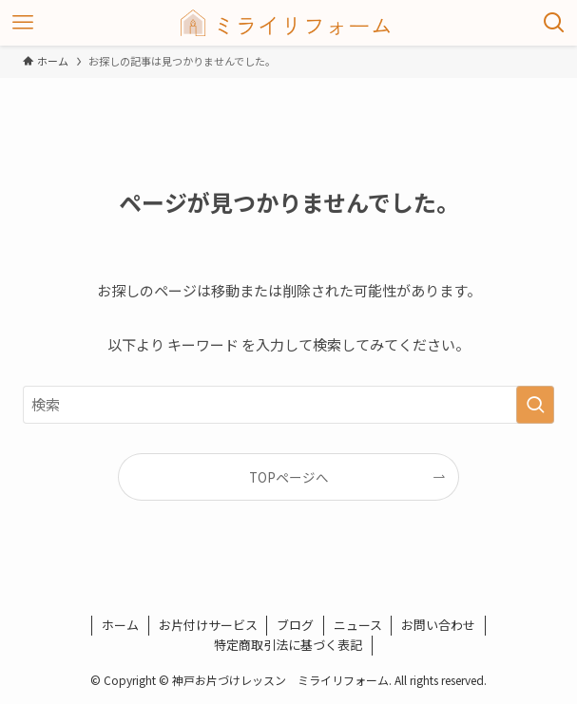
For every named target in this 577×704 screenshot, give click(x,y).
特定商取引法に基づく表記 (288, 645)
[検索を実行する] (535, 405)
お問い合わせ (438, 625)
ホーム (120, 625)
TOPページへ (289, 476)
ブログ (295, 625)
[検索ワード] (288, 405)
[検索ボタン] (554, 23)
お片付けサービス (208, 625)
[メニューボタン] (23, 23)
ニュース (358, 625)
